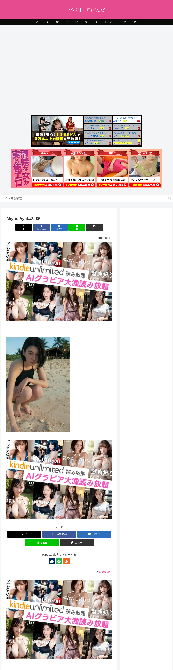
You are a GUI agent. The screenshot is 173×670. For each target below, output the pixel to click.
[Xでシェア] (23, 227)
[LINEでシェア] (76, 227)
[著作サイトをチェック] (52, 561)
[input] (86, 198)
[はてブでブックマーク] (59, 227)
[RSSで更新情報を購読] (66, 561)
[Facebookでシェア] (41, 227)
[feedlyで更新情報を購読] (59, 561)
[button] (170, 198)
